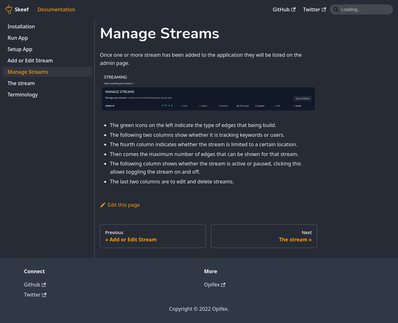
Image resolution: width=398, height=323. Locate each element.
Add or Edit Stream (30, 60)
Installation (21, 26)
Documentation (56, 9)
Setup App (20, 49)
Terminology (23, 94)
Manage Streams (28, 71)
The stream (21, 83)
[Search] (361, 9)
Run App (18, 37)
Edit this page (120, 204)
